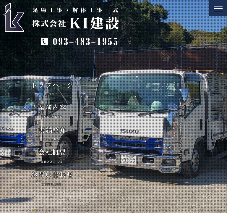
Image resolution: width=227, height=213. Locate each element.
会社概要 (52, 156)
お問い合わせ (52, 178)
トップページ (52, 89)
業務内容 (52, 111)
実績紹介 (52, 134)
